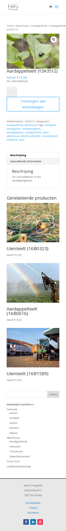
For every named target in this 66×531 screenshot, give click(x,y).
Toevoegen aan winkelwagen (33, 104)
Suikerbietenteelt (19, 456)
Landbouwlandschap (19, 466)
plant (22, 139)
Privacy (33, 507)
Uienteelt (14, 446)
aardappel (50, 125)
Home (10, 25)
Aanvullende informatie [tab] (25, 161)
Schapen (14, 418)
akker (46, 132)
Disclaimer (33, 512)
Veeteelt (12, 409)
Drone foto (13, 461)
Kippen (13, 433)
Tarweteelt (16, 451)
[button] (53, 39)
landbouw (12, 139)
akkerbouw (13, 136)
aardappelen (14, 128)
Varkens (14, 427)
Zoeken (53, 394)
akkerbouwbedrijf (30, 136)
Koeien (13, 413)
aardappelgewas (31, 128)
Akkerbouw (22, 25)
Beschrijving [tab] (18, 155)
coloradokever (49, 136)
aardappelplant (15, 132)
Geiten (13, 423)
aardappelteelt (33, 132)
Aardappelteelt (39, 25)
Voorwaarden (33, 502)
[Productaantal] (12, 92)
